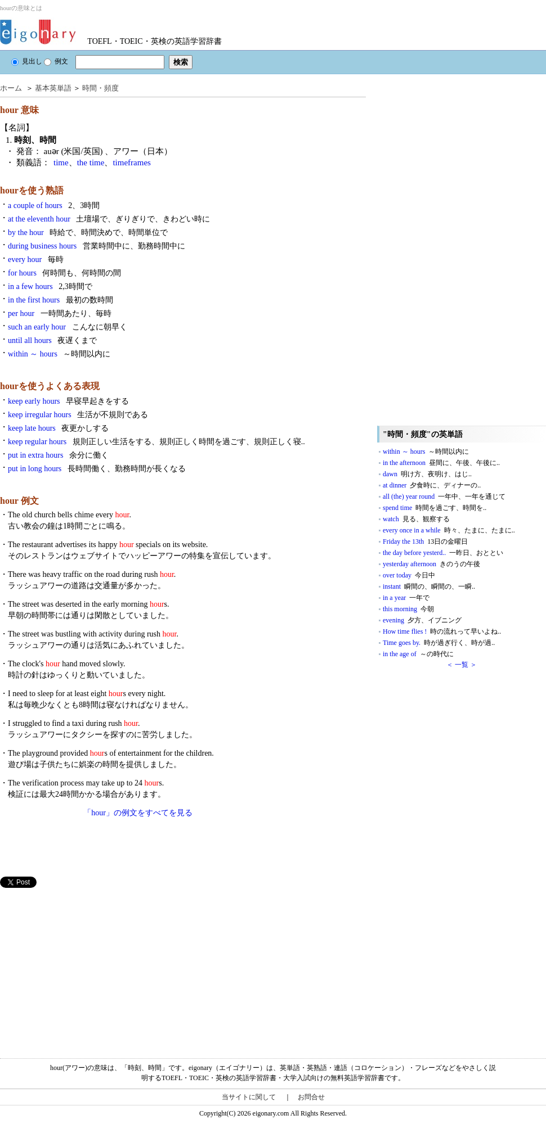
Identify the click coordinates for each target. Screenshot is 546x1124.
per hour (59, 313)
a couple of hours (54, 205)
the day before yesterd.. (443, 553)
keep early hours (68, 401)
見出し (26, 61)
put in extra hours (58, 455)
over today (409, 575)
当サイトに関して (249, 1097)
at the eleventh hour (109, 219)
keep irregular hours (78, 414)
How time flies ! (442, 631)
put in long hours (97, 468)
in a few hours (50, 286)
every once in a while (449, 530)
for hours (64, 273)
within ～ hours (59, 354)
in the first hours (60, 300)
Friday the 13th (425, 541)
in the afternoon (441, 463)
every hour (36, 259)
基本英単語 (53, 88)
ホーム (11, 88)
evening (422, 620)
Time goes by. (439, 643)
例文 (56, 61)
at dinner (432, 485)
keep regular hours (156, 441)
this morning (408, 609)
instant (429, 586)
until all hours (52, 340)
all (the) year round (444, 496)
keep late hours (58, 428)
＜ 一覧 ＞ (461, 665)
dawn (427, 474)
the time (91, 162)
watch (416, 519)
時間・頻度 (100, 88)
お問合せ (311, 1097)
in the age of (418, 654)
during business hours (96, 246)
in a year (406, 598)
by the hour (88, 232)
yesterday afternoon (431, 564)
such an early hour (67, 327)
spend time (434, 508)
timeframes (131, 162)
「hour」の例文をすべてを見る (138, 813)
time (61, 162)
